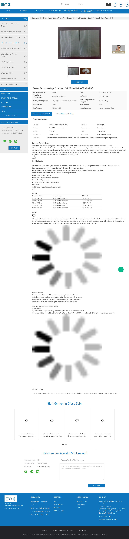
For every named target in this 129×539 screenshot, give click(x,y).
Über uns (39, 11)
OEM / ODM (81, 504)
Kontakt (4, 102)
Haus (8, 11)
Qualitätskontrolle (71, 11)
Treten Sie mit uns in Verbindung (86, 11)
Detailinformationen (41, 114)
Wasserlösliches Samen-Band (14, 48)
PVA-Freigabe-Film (14, 62)
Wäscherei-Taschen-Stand (14, 84)
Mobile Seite (83, 530)
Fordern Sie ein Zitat (104, 11)
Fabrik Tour (5, 93)
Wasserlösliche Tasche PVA (14, 43)
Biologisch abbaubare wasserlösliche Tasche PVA (100, 393)
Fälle (3, 111)
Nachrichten (6, 107)
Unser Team (58, 511)
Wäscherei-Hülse (14, 73)
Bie (55, 501)
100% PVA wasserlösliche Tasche (44, 393)
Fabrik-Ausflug (55, 11)
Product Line (82, 501)
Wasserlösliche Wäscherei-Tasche (14, 25)
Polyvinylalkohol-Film (14, 67)
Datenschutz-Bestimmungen (63, 530)
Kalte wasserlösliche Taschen (14, 37)
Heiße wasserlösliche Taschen (14, 32)
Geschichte (58, 504)
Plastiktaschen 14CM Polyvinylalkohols (69, 393)
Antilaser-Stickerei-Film (14, 79)
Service (57, 508)
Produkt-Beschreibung (65, 114)
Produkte (23, 11)
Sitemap (44, 530)
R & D (78, 508)
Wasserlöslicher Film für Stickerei (14, 55)
